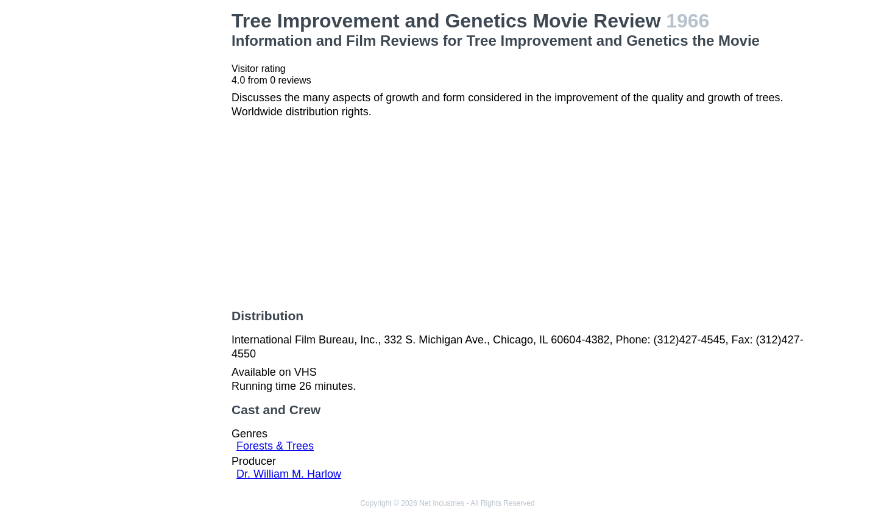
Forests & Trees (275, 446)
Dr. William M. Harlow (288, 474)
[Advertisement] (155, 193)
